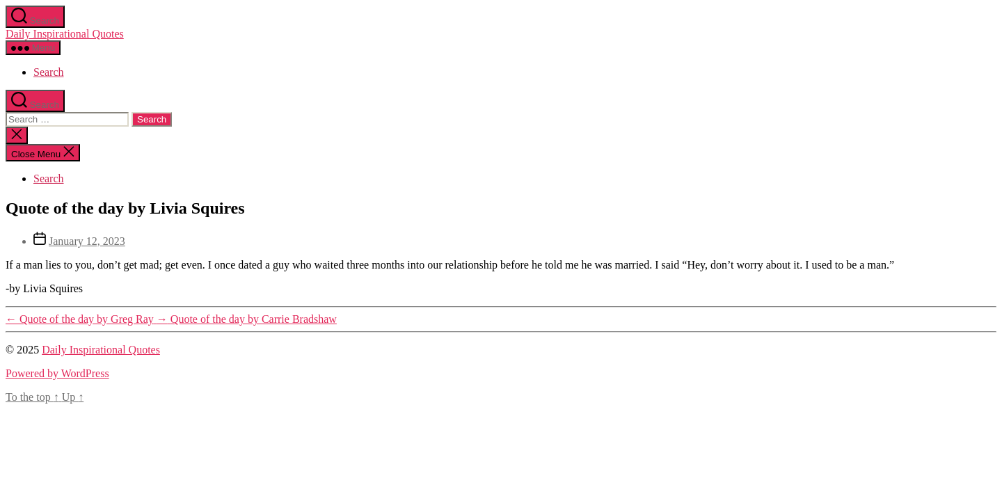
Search (48, 72)
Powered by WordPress (57, 373)
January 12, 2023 (87, 241)
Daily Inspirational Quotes (65, 34)
